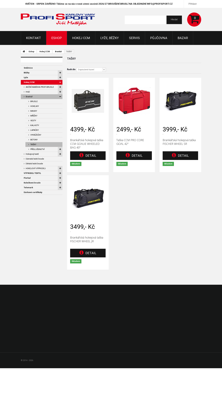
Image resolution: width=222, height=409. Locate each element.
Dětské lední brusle (34, 163)
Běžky (26, 72)
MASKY (33, 111)
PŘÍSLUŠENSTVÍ (37, 149)
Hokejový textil (32, 154)
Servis (134, 38)
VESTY (33, 120)
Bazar (183, 38)
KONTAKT (33, 38)
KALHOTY (34, 125)
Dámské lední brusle (35, 159)
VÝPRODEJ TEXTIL (32, 173)
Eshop (56, 38)
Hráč (28, 92)
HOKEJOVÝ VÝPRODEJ (36, 168)
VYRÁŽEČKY (35, 135)
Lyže (26, 77)
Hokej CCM (81, 38)
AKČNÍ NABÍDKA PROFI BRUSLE (40, 87)
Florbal (27, 178)
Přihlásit (193, 3)
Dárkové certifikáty (33, 192)
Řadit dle (71, 69)
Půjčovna (158, 38)
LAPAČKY (34, 130)
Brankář (58, 51)
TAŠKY (33, 144)
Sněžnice (28, 68)
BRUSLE (34, 101)
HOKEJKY (34, 106)
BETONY (34, 139)
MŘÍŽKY (33, 116)
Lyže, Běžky (109, 38)
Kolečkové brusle (32, 183)
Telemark (28, 187)
